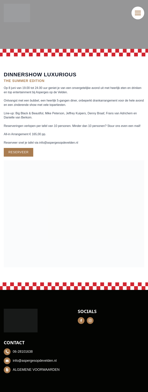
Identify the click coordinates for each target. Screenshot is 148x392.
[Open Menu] (137, 13)
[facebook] (81, 320)
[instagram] (90, 320)
